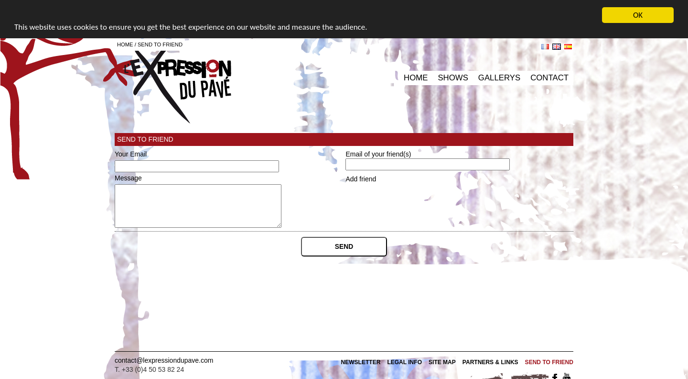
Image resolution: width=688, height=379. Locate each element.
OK (638, 15)
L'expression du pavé (177, 83)
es (568, 47)
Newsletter (360, 362)
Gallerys (499, 77)
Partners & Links (490, 362)
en (556, 47)
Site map (442, 362)
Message (128, 178)
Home (416, 77)
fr (545, 47)
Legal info (404, 362)
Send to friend (160, 44)
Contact (549, 77)
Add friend (360, 179)
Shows (453, 77)
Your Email (131, 154)
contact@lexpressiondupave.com (164, 360)
